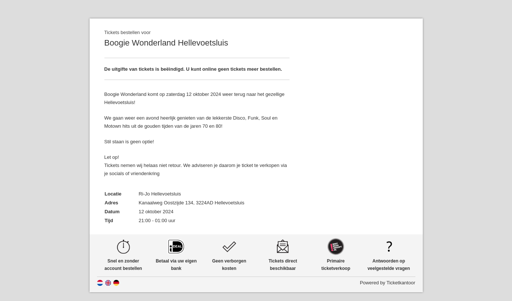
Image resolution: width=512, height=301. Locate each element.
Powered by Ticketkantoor (387, 282)
